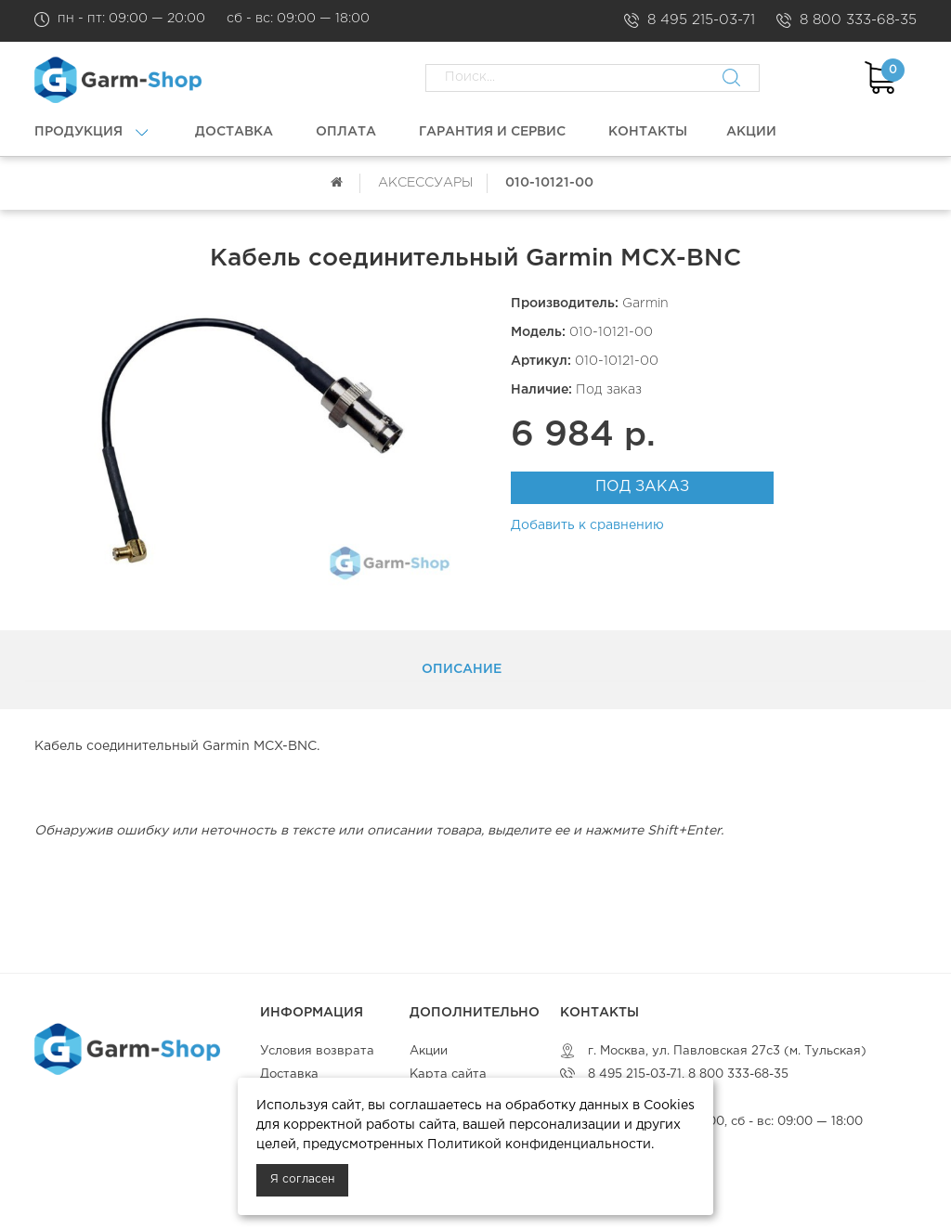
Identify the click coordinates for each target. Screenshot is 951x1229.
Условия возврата (317, 1051)
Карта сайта (448, 1074)
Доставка (289, 1074)
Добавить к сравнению (587, 525)
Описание (462, 669)
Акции (429, 1051)
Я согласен (302, 1179)
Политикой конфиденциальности (539, 1144)
